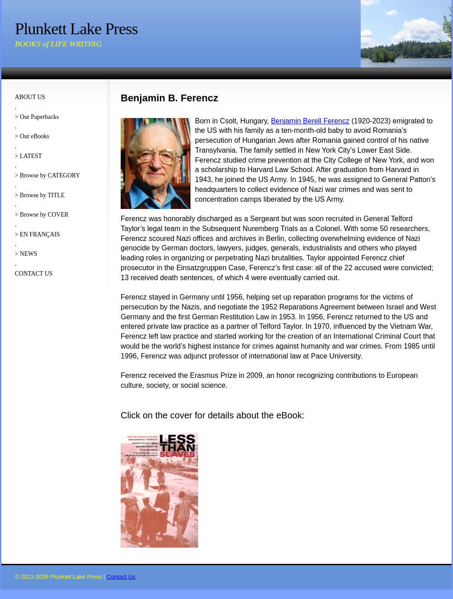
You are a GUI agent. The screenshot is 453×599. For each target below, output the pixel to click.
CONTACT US (34, 273)
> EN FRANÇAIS (37, 234)
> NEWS (26, 253)
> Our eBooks (32, 136)
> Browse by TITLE (39, 195)
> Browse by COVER (41, 214)
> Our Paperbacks (37, 116)
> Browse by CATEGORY (47, 175)
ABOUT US (30, 97)
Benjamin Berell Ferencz (310, 121)
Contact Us (121, 576)
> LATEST (28, 156)
